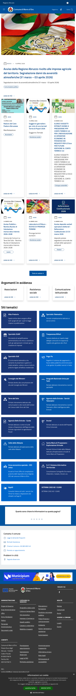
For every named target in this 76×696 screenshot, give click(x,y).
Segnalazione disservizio (24, 653)
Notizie (59, 606)
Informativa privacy (44, 652)
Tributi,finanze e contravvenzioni (43, 620)
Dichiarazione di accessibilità (43, 660)
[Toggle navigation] (4, 9)
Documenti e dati (7, 630)
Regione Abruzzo (8, 3)
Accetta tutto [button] (30, 688)
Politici (3, 620)
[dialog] (38, 684)
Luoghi (59, 623)
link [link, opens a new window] (57, 684)
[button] (38, 693)
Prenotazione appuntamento (25, 646)
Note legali (42, 655)
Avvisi (9, 63)
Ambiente (41, 625)
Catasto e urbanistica (27, 625)
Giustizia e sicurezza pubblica (45, 613)
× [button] (74, 674)
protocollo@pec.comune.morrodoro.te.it (15, 672)
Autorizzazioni (43, 635)
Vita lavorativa (25, 615)
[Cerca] (72, 9)
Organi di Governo (7, 606)
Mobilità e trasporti (26, 629)
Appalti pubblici (25, 622)
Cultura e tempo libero (27, 611)
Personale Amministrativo (6, 625)
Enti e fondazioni (6, 617)
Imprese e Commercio (27, 618)
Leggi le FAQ (24, 658)
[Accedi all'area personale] (67, 3)
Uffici (3, 613)
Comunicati (61, 610)
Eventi (59, 626)
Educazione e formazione (42, 607)
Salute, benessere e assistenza (45, 630)
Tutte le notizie (38, 273)
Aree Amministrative (8, 610)
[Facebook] (60, 9)
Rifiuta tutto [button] (46, 688)
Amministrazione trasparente (44, 646)
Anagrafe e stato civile (27, 608)
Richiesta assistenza (26, 662)
